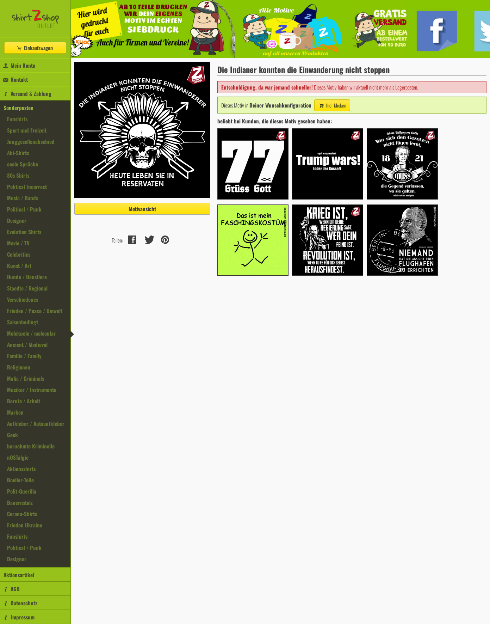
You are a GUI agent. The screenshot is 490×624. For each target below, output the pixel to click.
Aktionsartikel (19, 575)
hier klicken (332, 105)
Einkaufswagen (34, 47)
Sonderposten (18, 107)
